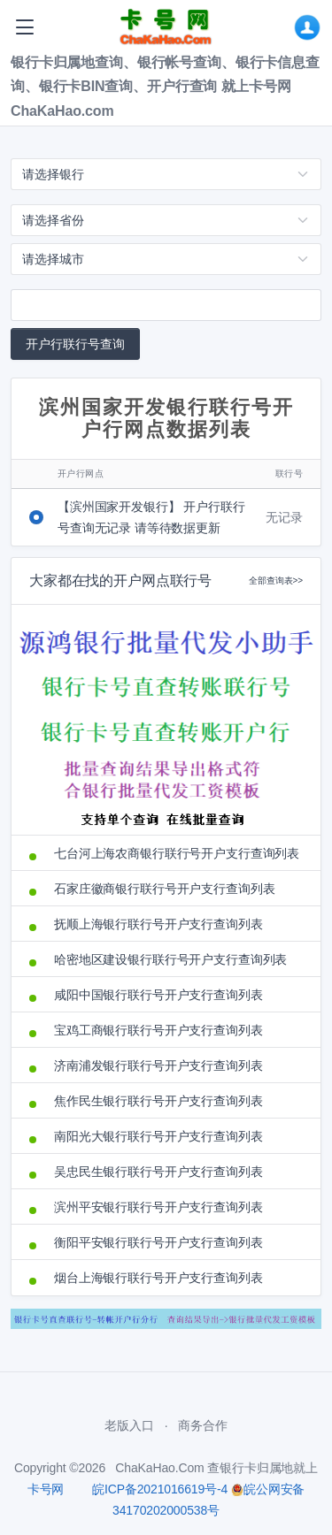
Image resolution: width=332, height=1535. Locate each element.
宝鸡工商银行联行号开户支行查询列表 (158, 1030)
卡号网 (46, 1489)
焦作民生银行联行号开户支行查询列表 (158, 1101)
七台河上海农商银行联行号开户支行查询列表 (176, 853)
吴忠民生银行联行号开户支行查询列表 (158, 1172)
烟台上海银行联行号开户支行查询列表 (158, 1278)
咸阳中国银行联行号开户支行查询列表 (158, 995)
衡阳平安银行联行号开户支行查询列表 (158, 1242)
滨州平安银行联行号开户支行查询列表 (158, 1207)
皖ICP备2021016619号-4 (160, 1489)
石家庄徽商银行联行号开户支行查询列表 (164, 889)
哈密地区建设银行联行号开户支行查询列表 (170, 959)
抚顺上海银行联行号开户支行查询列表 (158, 924)
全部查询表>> (276, 580)
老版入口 (128, 1425)
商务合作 (202, 1425)
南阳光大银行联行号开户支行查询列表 (158, 1136)
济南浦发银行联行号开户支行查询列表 (158, 1065)
